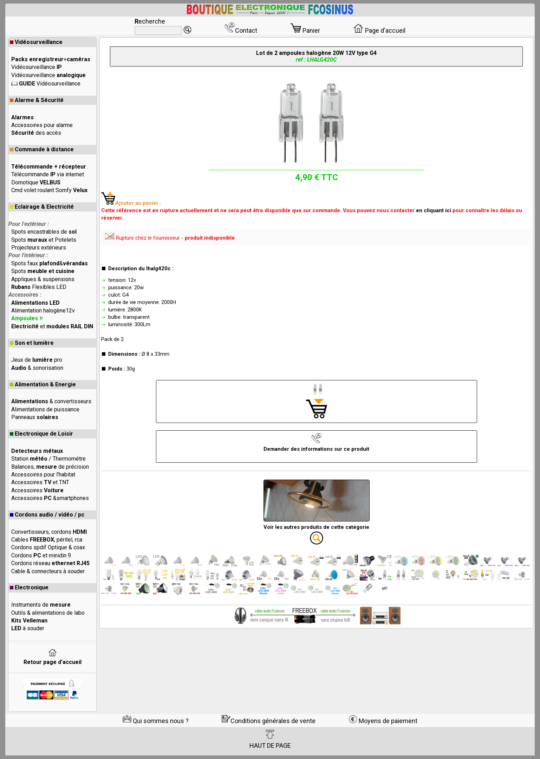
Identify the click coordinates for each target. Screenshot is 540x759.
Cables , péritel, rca (46, 539)
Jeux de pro (36, 359)
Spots (42, 271)
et (52, 326)
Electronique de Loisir (41, 433)
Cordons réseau (50, 563)
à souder (27, 628)
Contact (241, 30)
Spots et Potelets (43, 239)
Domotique (35, 182)
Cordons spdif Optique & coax (48, 547)
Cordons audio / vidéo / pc (47, 514)
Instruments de (41, 604)
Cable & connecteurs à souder (48, 571)
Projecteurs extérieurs (38, 247)
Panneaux (34, 417)
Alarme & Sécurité (37, 100)
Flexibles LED (38, 287)
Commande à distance (42, 149)
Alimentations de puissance (45, 409)
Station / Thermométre (48, 458)
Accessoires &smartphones (50, 498)
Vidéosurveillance (36, 42)
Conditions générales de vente (268, 721)
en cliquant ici (433, 210)
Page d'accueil (379, 30)
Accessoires (37, 490)
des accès (36, 132)
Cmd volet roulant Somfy (49, 190)
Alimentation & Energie (43, 384)
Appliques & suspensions (42, 279)
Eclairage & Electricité (42, 206)
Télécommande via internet (47, 174)
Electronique (29, 587)
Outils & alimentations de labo (48, 612)
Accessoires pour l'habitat (43, 474)
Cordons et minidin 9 (41, 555)
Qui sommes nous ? (156, 721)
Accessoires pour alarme (42, 125)
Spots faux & (49, 263)
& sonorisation (37, 368)
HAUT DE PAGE (270, 739)
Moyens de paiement (383, 721)
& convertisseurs (51, 401)
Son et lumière (32, 343)
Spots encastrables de (44, 231)
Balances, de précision (50, 466)
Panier (305, 30)
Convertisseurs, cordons (49, 532)
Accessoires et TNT (40, 482)
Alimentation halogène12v (43, 310)
